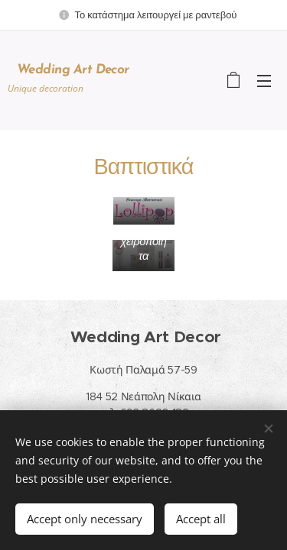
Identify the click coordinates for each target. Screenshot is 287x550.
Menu (264, 81)
